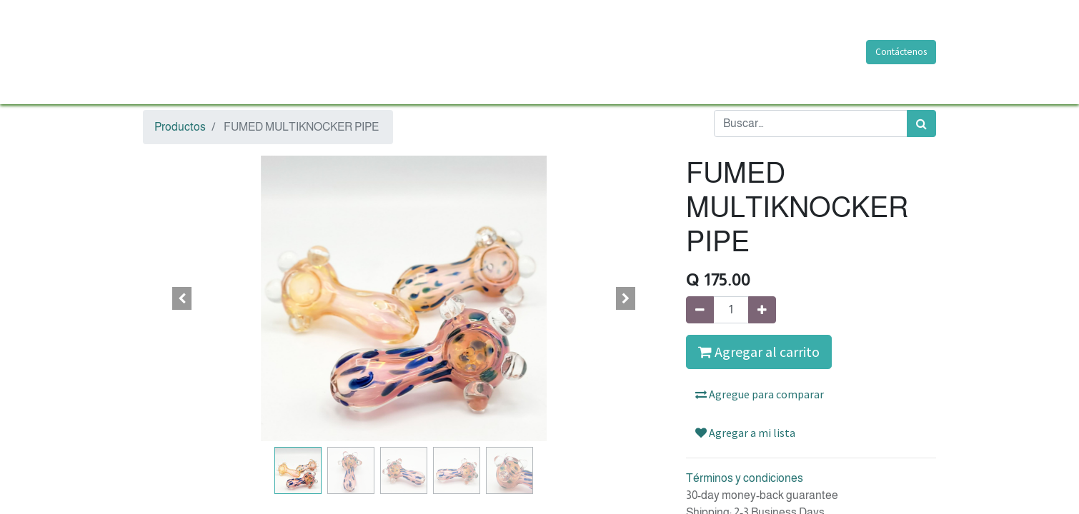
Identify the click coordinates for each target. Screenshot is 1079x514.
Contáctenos (901, 52)
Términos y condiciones (744, 478)
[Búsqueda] (921, 123)
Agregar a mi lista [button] (745, 432)
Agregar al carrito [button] (759, 352)
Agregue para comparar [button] (759, 394)
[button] (182, 298)
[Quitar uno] (700, 309)
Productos (180, 127)
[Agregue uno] (762, 309)
